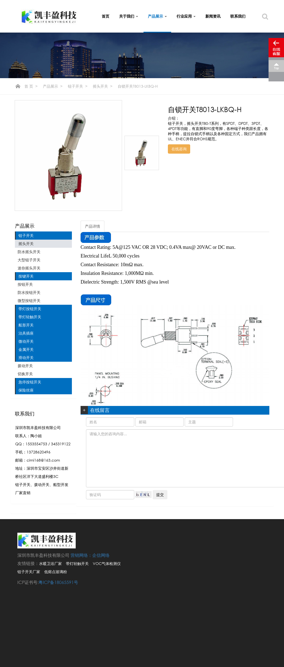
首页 (105, 16)
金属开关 (26, 349)
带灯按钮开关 (29, 308)
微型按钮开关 (29, 300)
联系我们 (237, 16)
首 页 (28, 86)
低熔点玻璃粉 (55, 571)
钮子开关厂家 (28, 571)
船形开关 (26, 325)
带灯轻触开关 (29, 317)
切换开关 (25, 373)
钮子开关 (75, 86)
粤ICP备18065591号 (58, 582)
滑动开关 (26, 357)
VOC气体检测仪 (107, 563)
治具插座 (26, 333)
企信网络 (101, 555)
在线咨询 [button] (179, 149)
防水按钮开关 (29, 292)
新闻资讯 (213, 16)
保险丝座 (26, 390)
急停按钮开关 (29, 382)
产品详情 (92, 226)
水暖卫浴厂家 (50, 563)
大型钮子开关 (29, 260)
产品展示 (157, 16)
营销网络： (81, 555)
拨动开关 (25, 365)
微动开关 (26, 341)
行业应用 (186, 16)
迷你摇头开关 (29, 268)
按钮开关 (25, 284)
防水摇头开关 (29, 251)
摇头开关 (100, 86)
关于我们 (128, 16)
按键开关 (26, 276)
